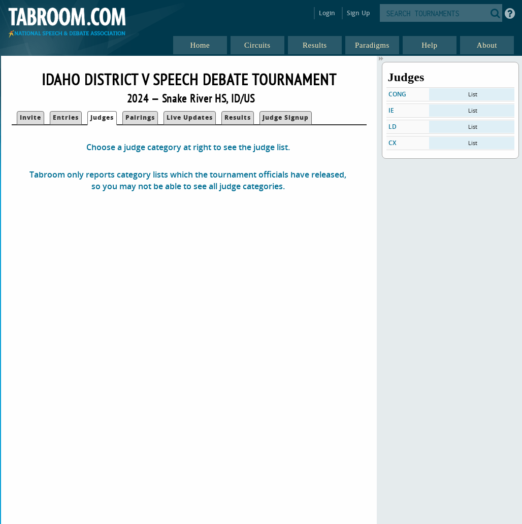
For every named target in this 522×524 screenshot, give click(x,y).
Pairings (140, 117)
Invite (30, 117)
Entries (66, 117)
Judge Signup (286, 117)
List (472, 94)
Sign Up (358, 13)
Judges (102, 117)
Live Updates (190, 117)
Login (327, 13)
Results (237, 117)
